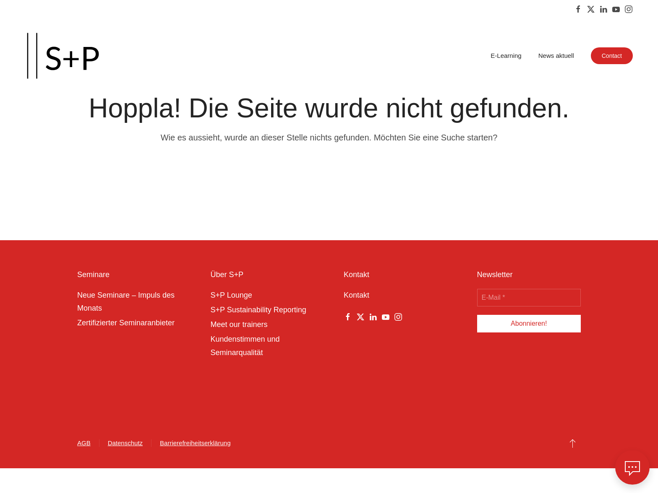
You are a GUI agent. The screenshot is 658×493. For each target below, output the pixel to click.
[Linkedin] (603, 8)
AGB (84, 442)
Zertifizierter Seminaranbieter (126, 323)
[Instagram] (628, 8)
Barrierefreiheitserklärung (195, 442)
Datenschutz (125, 442)
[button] (572, 443)
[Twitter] (591, 8)
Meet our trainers (239, 324)
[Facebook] (578, 8)
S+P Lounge (231, 295)
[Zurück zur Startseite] (63, 55)
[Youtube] (616, 8)
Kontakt (356, 295)
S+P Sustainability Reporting (258, 310)
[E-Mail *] (529, 297)
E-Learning (506, 55)
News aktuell (556, 55)
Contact (612, 55)
